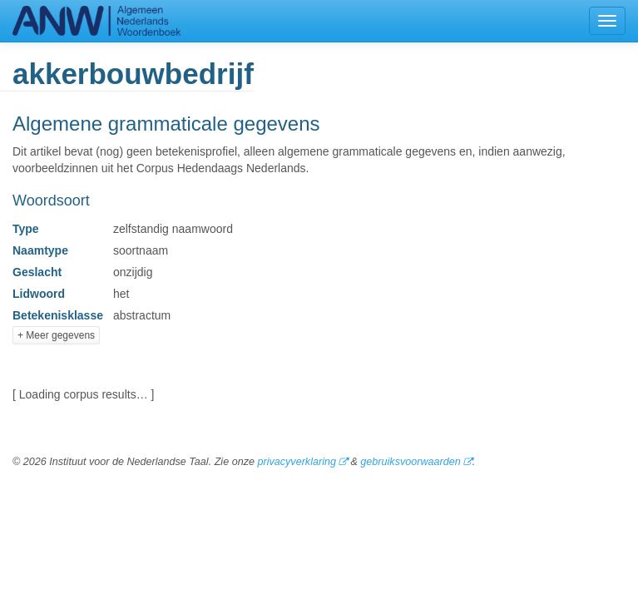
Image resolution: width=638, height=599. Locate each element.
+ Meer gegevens (56, 335)
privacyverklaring (296, 462)
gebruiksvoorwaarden (410, 462)
